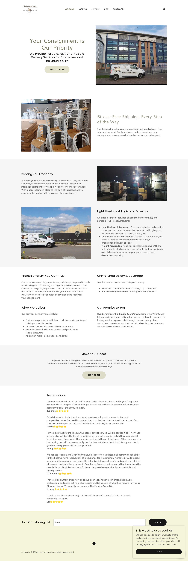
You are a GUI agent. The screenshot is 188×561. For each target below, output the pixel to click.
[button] (164, 9)
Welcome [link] (69, 9)
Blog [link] (106, 9)
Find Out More (57, 69)
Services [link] (95, 9)
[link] (29, 8)
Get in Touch (94, 375)
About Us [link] (82, 9)
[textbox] (99, 522)
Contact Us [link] (119, 9)
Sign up (157, 522)
